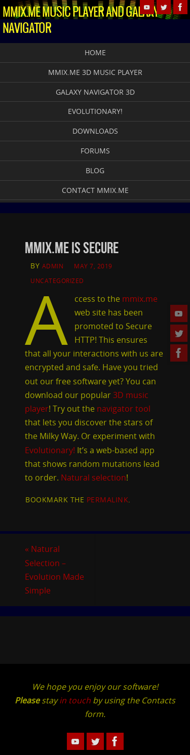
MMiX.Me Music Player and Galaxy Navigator (81, 21)
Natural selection (93, 477)
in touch (75, 700)
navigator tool (123, 408)
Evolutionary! (50, 450)
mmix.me (140, 298)
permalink (108, 499)
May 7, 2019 (93, 266)
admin (53, 266)
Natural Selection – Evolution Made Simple (54, 569)
